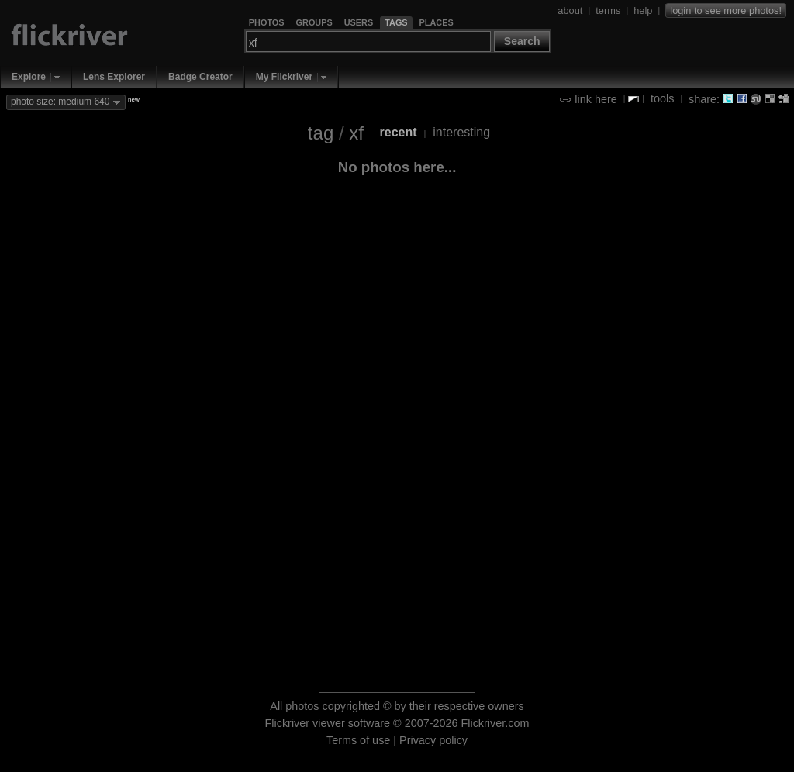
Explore (29, 76)
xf (356, 132)
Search (522, 41)
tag (320, 132)
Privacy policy (433, 740)
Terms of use (358, 740)
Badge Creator (200, 76)
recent (398, 132)
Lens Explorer (114, 76)
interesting (461, 132)
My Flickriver (284, 76)
